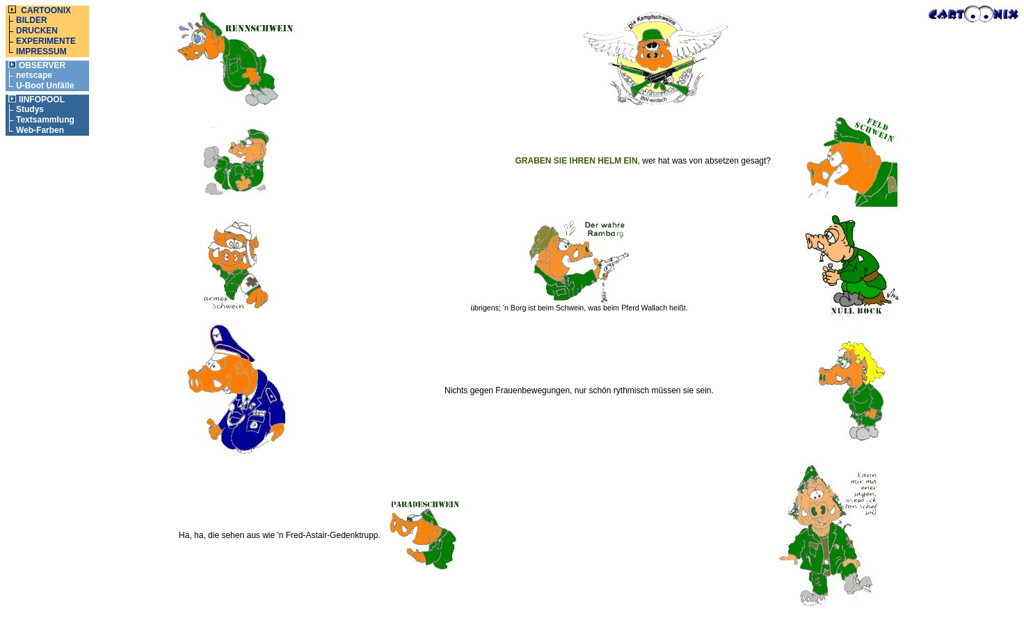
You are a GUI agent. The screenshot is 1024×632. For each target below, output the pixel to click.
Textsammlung (45, 120)
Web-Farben (40, 130)
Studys (30, 109)
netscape (34, 75)
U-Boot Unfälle (45, 85)
